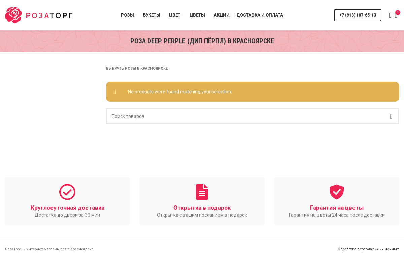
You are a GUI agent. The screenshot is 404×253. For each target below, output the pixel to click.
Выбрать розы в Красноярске (137, 68)
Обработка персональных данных (368, 249)
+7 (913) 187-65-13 (357, 15)
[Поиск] (388, 15)
